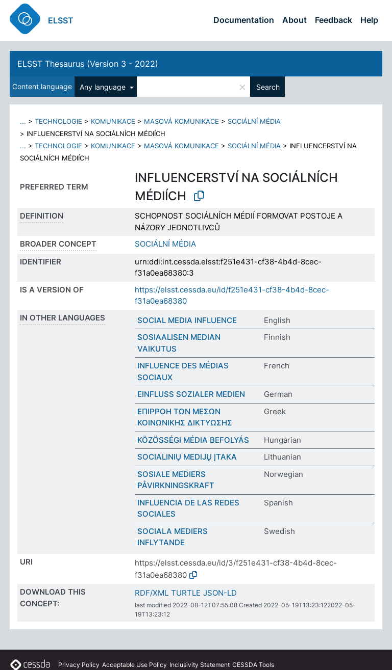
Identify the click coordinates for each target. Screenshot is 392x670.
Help (369, 20)
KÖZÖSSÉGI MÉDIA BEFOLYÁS (193, 440)
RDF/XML (151, 593)
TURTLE (186, 593)
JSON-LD (220, 593)
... (23, 121)
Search (268, 87)
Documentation (243, 20)
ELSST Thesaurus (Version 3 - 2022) (87, 64)
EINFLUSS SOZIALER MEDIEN (191, 394)
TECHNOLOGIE (58, 121)
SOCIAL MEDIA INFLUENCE (187, 320)
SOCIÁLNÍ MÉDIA (254, 121)
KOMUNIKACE (113, 121)
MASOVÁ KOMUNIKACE (181, 121)
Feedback (333, 20)
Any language (104, 87)
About (294, 20)
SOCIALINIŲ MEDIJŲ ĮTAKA (187, 457)
